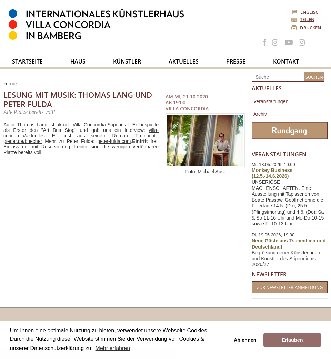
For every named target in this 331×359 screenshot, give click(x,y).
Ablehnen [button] (245, 340)
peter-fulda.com (114, 141)
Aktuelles (184, 61)
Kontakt (286, 61)
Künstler (127, 61)
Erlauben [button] (292, 340)
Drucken (310, 28)
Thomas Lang (32, 124)
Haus (78, 61)
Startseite (27, 61)
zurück (10, 83)
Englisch (307, 12)
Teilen (307, 19)
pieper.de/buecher (22, 141)
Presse (235, 61)
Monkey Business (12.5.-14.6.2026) (272, 173)
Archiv (260, 114)
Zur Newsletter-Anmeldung (290, 287)
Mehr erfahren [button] (113, 348)
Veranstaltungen (270, 101)
